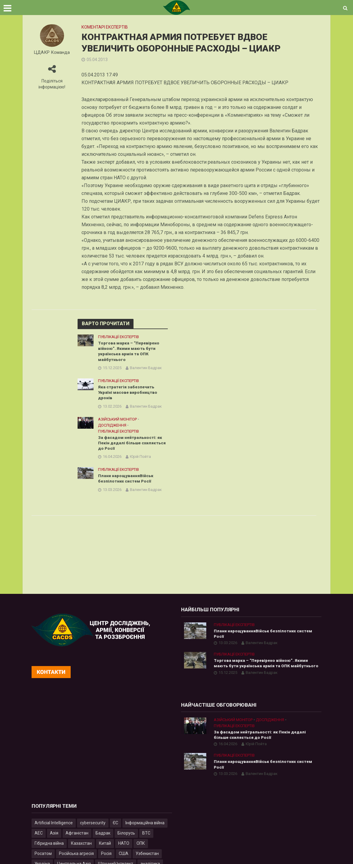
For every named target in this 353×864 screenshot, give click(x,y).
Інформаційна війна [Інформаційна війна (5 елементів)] (144, 824)
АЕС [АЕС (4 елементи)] (39, 835)
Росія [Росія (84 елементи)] (106, 855)
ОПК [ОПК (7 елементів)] (141, 845)
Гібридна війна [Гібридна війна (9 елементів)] (49, 845)
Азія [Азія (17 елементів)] (54, 835)
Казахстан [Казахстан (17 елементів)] (81, 845)
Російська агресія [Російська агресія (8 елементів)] (76, 855)
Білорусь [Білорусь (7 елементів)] (126, 835)
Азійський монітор (117, 420)
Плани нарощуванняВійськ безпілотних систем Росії (126, 481)
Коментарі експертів (104, 27)
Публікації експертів (118, 337)
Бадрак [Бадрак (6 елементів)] (103, 835)
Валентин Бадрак (146, 368)
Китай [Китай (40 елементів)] (105, 845)
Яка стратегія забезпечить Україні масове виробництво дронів (129, 394)
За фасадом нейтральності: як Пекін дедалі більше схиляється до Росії (131, 445)
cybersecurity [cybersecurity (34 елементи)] (93, 824)
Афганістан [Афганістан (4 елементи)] (77, 835)
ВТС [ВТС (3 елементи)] (146, 835)
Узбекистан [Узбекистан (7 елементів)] (147, 855)
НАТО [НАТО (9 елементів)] (123, 845)
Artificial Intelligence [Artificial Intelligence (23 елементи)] (54, 824)
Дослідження (112, 426)
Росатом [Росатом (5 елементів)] (43, 855)
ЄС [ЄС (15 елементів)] (115, 824)
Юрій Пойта (140, 459)
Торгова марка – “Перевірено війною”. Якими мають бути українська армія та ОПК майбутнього (130, 352)
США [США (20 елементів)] (123, 855)
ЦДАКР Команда (52, 52)
